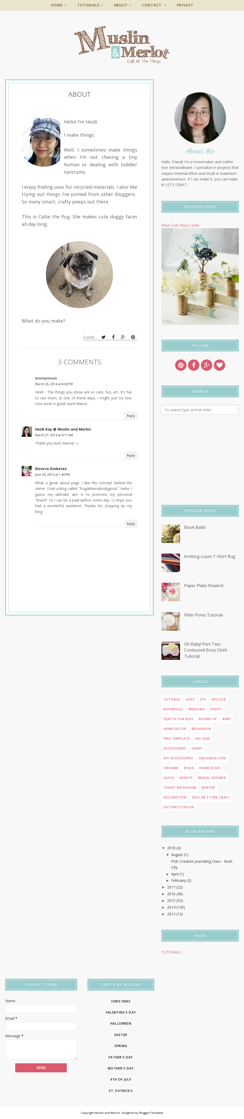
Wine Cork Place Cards (180, 225)
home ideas (210, 768)
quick (169, 778)
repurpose (173, 709)
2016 (171, 893)
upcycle (219, 699)
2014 (171, 907)
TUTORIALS (171, 952)
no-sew (203, 738)
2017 (171, 887)
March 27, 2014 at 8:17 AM (54, 435)
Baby (227, 719)
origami (171, 768)
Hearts (186, 778)
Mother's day (121, 1068)
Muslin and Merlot (107, 1113)
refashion (201, 729)
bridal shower (212, 778)
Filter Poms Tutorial (203, 615)
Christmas (121, 1001)
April (174, 873)
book (189, 768)
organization (212, 758)
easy (190, 699)
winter (208, 787)
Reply (131, 416)
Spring (121, 1046)
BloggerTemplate (151, 1113)
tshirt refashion (180, 787)
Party (216, 709)
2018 (171, 847)
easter (121, 1035)
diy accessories (178, 758)
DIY (203, 699)
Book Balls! (195, 527)
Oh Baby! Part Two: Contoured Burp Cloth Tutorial (205, 650)
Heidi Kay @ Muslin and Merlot (63, 429)
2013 (171, 913)
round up (208, 719)
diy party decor (179, 807)
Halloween (120, 1023)
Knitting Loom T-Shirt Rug (209, 556)
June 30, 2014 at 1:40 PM (52, 474)
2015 (171, 900)
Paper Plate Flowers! (203, 585)
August (177, 854)
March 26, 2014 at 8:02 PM (54, 384)
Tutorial (172, 699)
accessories (175, 748)
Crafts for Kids (178, 719)
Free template (177, 738)
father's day (121, 1057)
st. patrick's (121, 1091)
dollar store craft (211, 797)
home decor (175, 729)
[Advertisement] (200, 459)
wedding (197, 709)
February (178, 880)
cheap (197, 748)
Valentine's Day (121, 1012)
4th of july (120, 1079)
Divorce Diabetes (51, 468)
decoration (175, 797)
